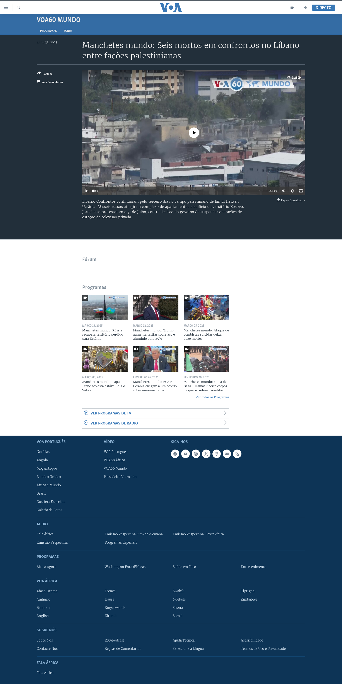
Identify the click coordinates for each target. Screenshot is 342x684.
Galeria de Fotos (49, 510)
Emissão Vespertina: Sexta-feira (198, 534)
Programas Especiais (121, 543)
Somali (178, 616)
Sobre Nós (45, 640)
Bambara (44, 608)
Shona (178, 608)
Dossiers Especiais (51, 502)
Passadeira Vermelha (120, 477)
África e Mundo (49, 485)
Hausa (109, 599)
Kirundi (111, 616)
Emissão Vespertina (52, 543)
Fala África (45, 534)
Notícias (43, 452)
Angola (42, 460)
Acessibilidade (252, 640)
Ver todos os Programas (212, 397)
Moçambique (47, 468)
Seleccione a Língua (188, 648)
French (110, 591)
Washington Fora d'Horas (125, 567)
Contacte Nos (47, 648)
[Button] (45, 74)
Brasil (41, 493)
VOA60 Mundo (115, 468)
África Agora (46, 567)
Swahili (179, 591)
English (43, 616)
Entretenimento (253, 567)
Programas (48, 31)
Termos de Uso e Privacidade (263, 648)
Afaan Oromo (47, 591)
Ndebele (179, 599)
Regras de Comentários (123, 648)
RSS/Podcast (114, 640)
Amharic (43, 599)
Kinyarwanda (115, 608)
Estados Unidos (49, 477)
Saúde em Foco (184, 567)
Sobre (68, 31)
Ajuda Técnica (184, 640)
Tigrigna (248, 591)
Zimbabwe (249, 599)
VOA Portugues (115, 452)
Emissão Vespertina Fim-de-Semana (134, 534)
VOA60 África (114, 460)
